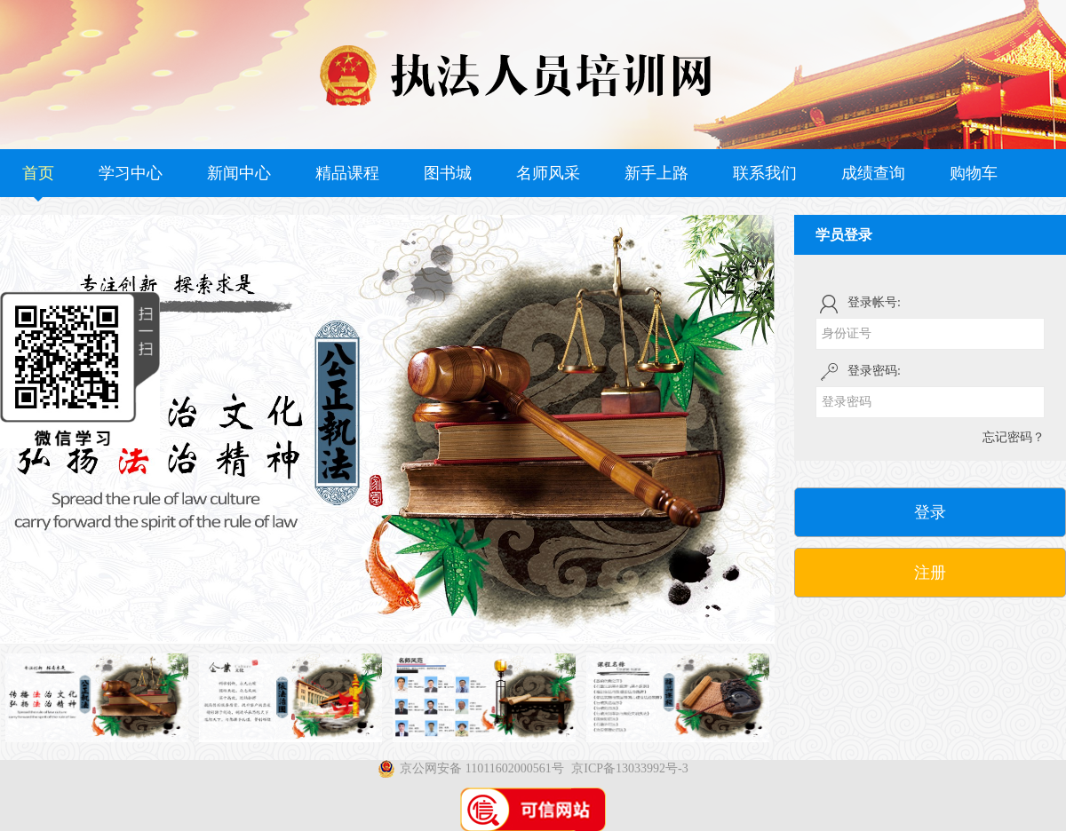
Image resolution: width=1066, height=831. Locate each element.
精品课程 (347, 173)
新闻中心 (239, 173)
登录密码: (860, 372)
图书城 (448, 173)
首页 (38, 173)
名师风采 (548, 173)
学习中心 (131, 173)
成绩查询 (873, 173)
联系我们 (765, 173)
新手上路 (656, 173)
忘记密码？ (1013, 437)
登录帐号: (860, 303)
